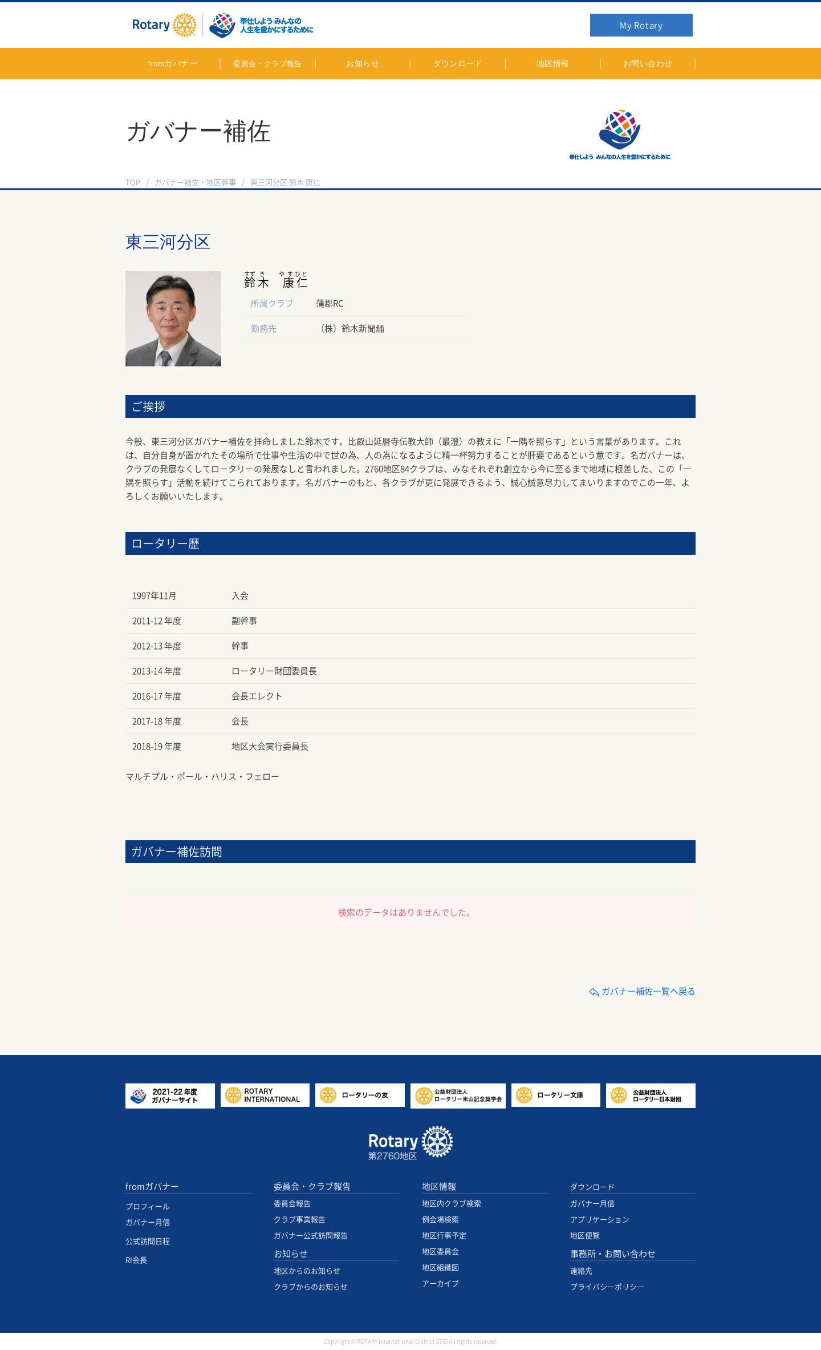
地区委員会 (440, 1251)
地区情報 (439, 1186)
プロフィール (147, 1206)
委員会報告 (292, 1203)
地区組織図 (440, 1267)
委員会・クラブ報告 (312, 1186)
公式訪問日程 (147, 1241)
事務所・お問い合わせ (613, 1254)
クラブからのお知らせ (311, 1287)
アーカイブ (440, 1283)
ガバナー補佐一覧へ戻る (642, 991)
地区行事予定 (444, 1235)
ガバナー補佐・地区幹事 (195, 182)
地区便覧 (585, 1235)
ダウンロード (592, 1187)
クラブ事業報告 (300, 1219)
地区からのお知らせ (307, 1271)
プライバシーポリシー (607, 1287)
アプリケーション (599, 1219)
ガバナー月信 (147, 1222)
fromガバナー (152, 1186)
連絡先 (581, 1271)
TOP (132, 182)
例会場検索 (440, 1219)
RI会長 (136, 1260)
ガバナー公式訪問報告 (311, 1235)
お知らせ (291, 1254)
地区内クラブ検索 (451, 1203)
